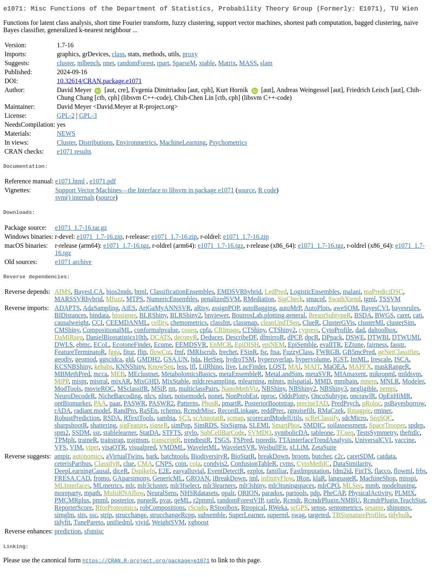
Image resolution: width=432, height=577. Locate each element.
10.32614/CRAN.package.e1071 (99, 82)
